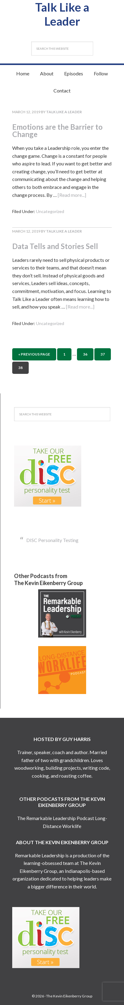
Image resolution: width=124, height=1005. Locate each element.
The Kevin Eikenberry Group (69, 996)
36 (85, 354)
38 (20, 367)
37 (102, 354)
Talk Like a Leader (62, 14)
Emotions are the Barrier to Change (57, 130)
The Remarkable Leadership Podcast (55, 818)
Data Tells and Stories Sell (55, 246)
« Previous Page (34, 354)
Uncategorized (50, 211)
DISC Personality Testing (52, 540)
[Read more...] (72, 195)
